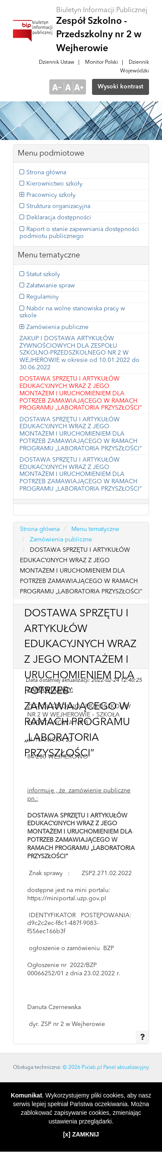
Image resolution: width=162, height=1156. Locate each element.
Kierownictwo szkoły (54, 184)
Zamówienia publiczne (57, 327)
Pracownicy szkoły (51, 195)
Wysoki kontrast (120, 87)
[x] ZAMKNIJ (81, 1134)
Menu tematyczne (95, 529)
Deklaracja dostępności (58, 218)
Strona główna (46, 172)
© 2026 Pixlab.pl (82, 1067)
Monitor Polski (101, 62)
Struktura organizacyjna (58, 206)
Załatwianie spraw (50, 286)
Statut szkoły (43, 274)
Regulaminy (42, 297)
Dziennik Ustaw (56, 62)
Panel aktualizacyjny (126, 1067)
